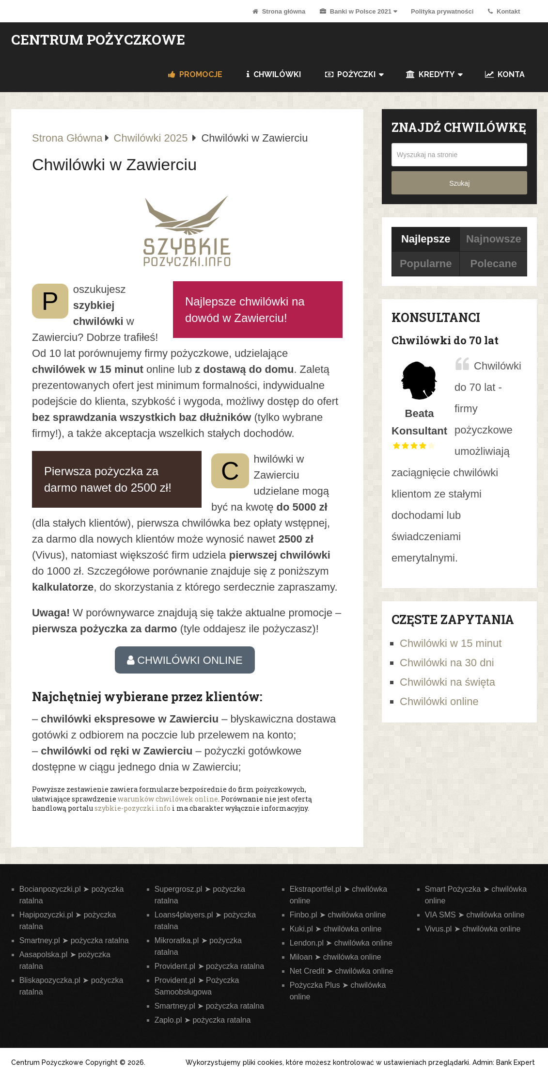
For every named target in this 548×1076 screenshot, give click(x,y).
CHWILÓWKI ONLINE (185, 660)
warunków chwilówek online (168, 798)
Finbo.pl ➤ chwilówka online (338, 915)
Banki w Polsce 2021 (355, 11)
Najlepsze (426, 239)
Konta (505, 74)
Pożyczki (350, 74)
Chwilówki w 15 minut (450, 643)
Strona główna (278, 11)
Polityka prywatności (442, 11)
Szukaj (459, 183)
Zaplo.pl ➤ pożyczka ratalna (203, 1020)
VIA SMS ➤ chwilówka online (475, 915)
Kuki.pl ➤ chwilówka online (336, 929)
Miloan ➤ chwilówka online (335, 957)
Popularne (426, 263)
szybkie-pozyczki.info (132, 808)
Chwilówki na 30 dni (447, 663)
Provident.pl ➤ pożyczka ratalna (209, 966)
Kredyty (430, 74)
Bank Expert (515, 1062)
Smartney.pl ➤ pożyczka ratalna (74, 940)
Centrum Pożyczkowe (98, 40)
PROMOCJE (195, 74)
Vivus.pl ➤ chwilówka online (473, 929)
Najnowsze (493, 239)
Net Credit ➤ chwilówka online (341, 971)
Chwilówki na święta (447, 682)
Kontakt (504, 11)
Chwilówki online (439, 701)
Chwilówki (274, 74)
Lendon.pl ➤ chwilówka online (341, 943)
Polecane (493, 263)
